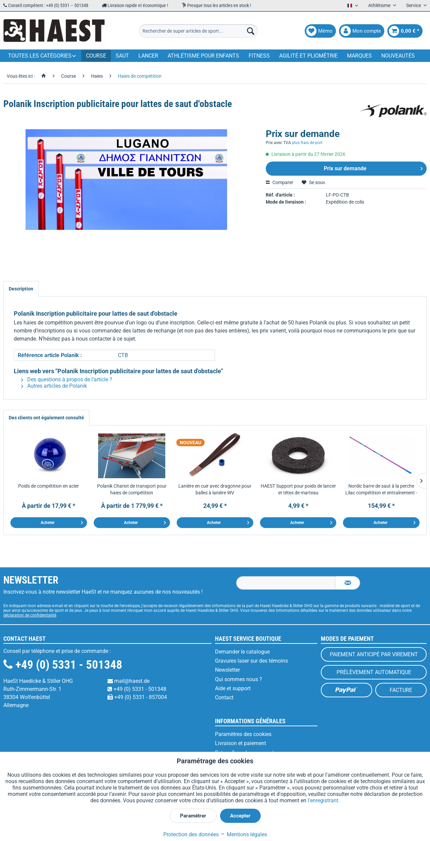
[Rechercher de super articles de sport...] (198, 31)
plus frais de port (307, 142)
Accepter (240, 816)
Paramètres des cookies (243, 734)
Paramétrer (193, 816)
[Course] (96, 56)
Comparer (279, 182)
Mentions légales (243, 834)
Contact (224, 697)
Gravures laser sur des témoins (251, 661)
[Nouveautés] (398, 56)
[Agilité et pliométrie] (308, 56)
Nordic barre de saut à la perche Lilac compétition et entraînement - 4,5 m (381, 489)
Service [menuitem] (414, 5)
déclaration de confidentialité (29, 615)
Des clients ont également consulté (46, 417)
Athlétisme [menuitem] (379, 5)
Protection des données (191, 834)
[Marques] (359, 56)
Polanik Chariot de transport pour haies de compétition (132, 489)
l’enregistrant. (324, 800)
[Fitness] (259, 56)
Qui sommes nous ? (238, 679)
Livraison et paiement (240, 743)
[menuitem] (198, 31)
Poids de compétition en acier (48, 486)
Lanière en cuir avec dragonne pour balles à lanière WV (214, 489)
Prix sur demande (373, 167)
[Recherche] (251, 31)
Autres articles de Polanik (54, 386)
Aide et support (233, 688)
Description (21, 288)
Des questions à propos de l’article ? (66, 379)
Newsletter (227, 670)
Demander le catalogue (242, 652)
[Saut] (122, 56)
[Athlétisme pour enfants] (203, 56)
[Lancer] (148, 56)
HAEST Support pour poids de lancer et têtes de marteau (298, 489)
